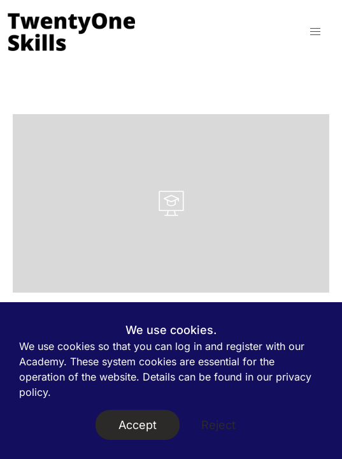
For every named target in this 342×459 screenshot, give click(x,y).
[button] (315, 31)
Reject (218, 425)
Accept (137, 425)
